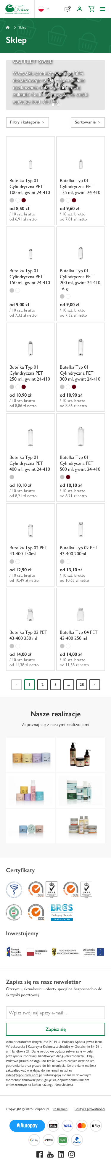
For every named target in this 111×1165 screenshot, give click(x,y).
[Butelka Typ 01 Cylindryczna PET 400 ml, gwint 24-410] (30, 456)
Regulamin (60, 1109)
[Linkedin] (61, 1154)
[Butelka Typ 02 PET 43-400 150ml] (30, 544)
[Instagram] (71, 1154)
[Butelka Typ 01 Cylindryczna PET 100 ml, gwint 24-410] (30, 179)
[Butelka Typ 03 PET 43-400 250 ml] (30, 628)
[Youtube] (50, 1154)
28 (82, 684)
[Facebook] (39, 1154)
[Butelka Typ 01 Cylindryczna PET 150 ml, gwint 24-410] (30, 273)
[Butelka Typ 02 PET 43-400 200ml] (81, 544)
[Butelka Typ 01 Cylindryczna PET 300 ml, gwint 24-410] (81, 366)
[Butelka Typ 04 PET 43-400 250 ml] (81, 628)
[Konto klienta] (79, 8)
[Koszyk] (91, 8)
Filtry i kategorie (27, 122)
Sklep (22, 27)
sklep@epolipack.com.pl (24, 1075)
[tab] (53, 104)
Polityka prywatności (90, 1109)
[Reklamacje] (67, 8)
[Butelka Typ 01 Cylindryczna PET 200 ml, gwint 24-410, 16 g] (81, 273)
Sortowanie (88, 122)
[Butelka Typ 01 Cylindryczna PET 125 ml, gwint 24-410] (81, 179)
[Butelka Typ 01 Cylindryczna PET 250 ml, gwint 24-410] (30, 366)
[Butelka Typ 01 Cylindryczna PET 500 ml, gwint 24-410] (81, 456)
